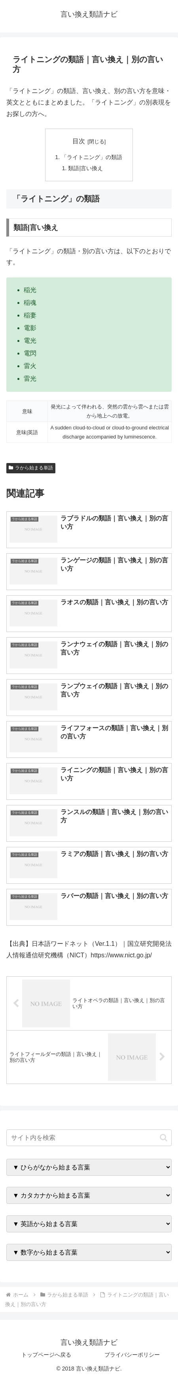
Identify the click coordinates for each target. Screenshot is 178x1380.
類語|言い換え (85, 168)
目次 (78, 141)
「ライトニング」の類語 (91, 157)
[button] (163, 1137)
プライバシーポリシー (132, 1355)
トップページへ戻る (46, 1355)
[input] (89, 1137)
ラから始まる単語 (31, 468)
